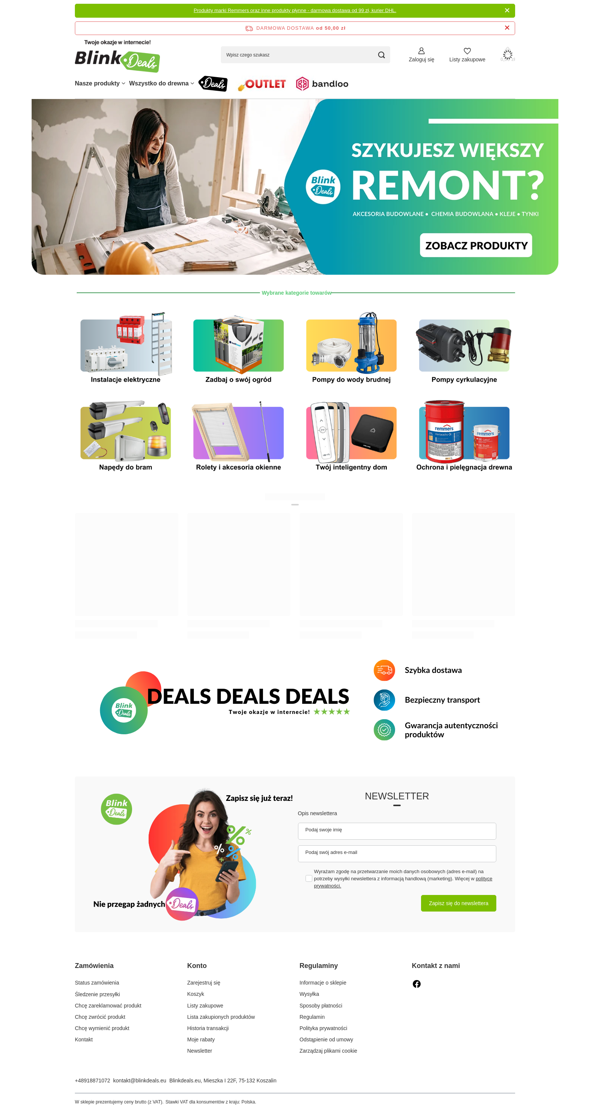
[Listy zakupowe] (467, 55)
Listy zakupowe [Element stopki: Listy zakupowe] (205, 1006)
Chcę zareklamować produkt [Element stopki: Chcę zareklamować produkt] (108, 1006)
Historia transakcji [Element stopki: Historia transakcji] (208, 1028)
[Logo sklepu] (117, 55)
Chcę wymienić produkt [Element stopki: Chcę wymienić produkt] (102, 1028)
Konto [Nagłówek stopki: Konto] (197, 965)
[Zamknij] (507, 10)
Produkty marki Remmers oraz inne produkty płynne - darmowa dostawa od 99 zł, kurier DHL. (295, 10)
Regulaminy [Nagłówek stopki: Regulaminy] (319, 965)
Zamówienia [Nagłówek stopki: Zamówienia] (94, 965)
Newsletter (397, 796)
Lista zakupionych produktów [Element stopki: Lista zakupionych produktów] (221, 1017)
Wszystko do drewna (159, 83)
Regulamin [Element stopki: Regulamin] (312, 1017)
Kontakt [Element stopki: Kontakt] (84, 1039)
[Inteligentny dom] (351, 436)
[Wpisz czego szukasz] (305, 54)
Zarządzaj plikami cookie (328, 1051)
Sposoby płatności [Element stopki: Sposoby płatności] (321, 1006)
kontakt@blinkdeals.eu (139, 1081)
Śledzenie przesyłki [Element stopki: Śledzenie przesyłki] (97, 994)
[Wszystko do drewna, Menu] (192, 83)
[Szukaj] (381, 54)
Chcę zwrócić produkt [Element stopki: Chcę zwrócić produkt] (100, 1017)
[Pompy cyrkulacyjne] (464, 349)
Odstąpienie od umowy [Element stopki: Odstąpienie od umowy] (326, 1039)
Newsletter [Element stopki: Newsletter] (199, 1051)
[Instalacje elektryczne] (125, 349)
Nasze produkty (97, 83)
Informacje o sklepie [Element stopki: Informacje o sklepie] (323, 983)
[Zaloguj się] (422, 55)
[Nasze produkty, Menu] (123, 83)
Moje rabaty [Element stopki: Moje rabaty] (201, 1039)
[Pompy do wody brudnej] (351, 349)
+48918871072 (92, 1081)
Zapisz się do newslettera (458, 903)
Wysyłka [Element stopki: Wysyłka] (309, 994)
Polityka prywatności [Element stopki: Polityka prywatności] (323, 1028)
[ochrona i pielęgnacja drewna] (464, 436)
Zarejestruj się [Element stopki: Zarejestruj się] (203, 983)
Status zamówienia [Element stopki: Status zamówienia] (97, 983)
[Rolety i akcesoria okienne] (238, 436)
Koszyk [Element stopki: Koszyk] (195, 994)
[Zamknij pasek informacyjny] (507, 28)
